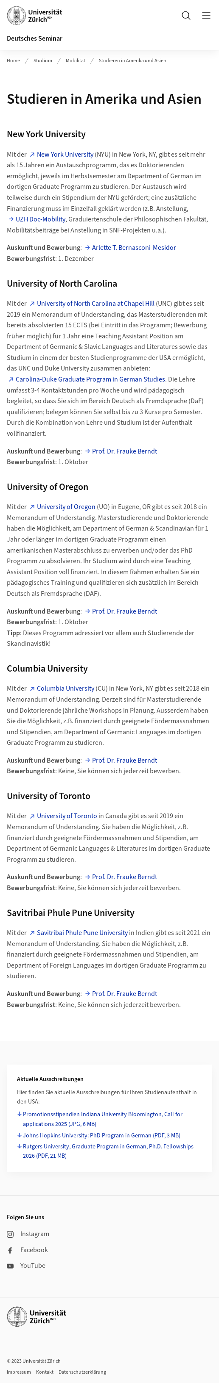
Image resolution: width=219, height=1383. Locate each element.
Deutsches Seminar (34, 38)
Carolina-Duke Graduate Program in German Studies (90, 379)
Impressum (19, 1372)
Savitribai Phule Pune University (82, 933)
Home (13, 60)
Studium (43, 60)
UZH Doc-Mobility (40, 219)
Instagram (28, 1234)
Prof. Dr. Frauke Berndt (124, 451)
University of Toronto (67, 816)
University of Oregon (66, 507)
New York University (65, 154)
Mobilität (75, 60)
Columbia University (65, 688)
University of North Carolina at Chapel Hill (95, 303)
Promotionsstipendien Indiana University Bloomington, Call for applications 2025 (102, 1119)
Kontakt (44, 1372)
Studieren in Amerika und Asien (132, 60)
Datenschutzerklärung (82, 1372)
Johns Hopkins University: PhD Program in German (101, 1135)
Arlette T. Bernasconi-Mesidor (134, 247)
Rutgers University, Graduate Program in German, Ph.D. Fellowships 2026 (108, 1151)
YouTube (26, 1265)
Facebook (27, 1250)
